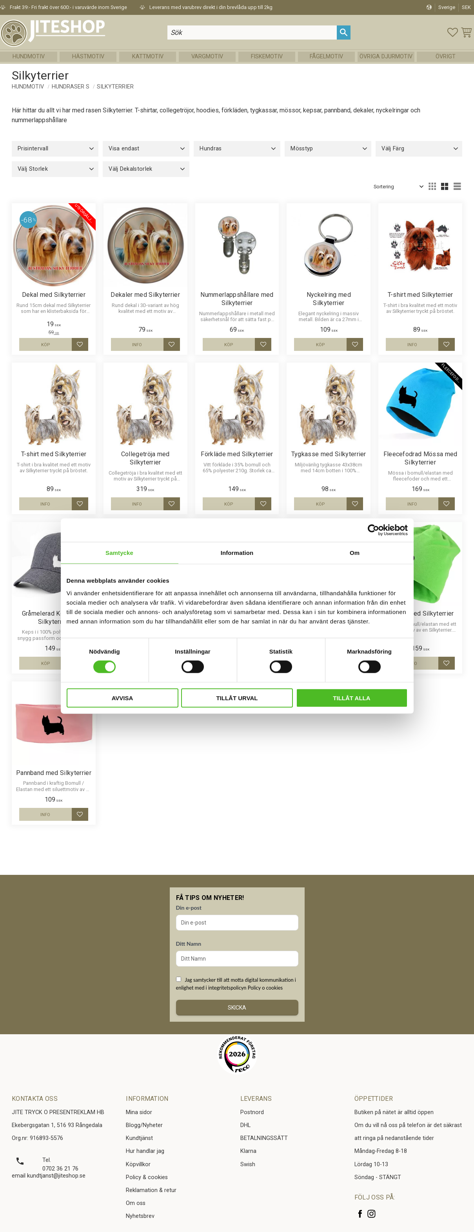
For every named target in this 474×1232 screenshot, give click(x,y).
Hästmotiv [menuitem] (88, 56)
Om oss (135, 1203)
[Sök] (344, 32)
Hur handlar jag (145, 1151)
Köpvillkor (138, 1164)
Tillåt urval (237, 697)
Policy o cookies (265, 988)
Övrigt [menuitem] (446, 56)
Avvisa (122, 697)
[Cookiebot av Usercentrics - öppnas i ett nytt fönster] (373, 530)
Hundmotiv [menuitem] (29, 56)
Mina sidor (139, 1112)
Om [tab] (355, 552)
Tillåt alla (351, 697)
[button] (452, 32)
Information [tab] (237, 552)
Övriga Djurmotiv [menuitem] (386, 56)
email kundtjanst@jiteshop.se (48, 1175)
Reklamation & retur (151, 1190)
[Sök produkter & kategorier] (252, 32)
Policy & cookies (147, 1177)
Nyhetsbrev (140, 1216)
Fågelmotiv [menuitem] (326, 56)
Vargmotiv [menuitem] (207, 56)
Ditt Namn (189, 943)
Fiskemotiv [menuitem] (267, 56)
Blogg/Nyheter (144, 1125)
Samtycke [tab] (119, 552)
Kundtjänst (139, 1138)
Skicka (237, 1007)
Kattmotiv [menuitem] (147, 56)
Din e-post (189, 907)
